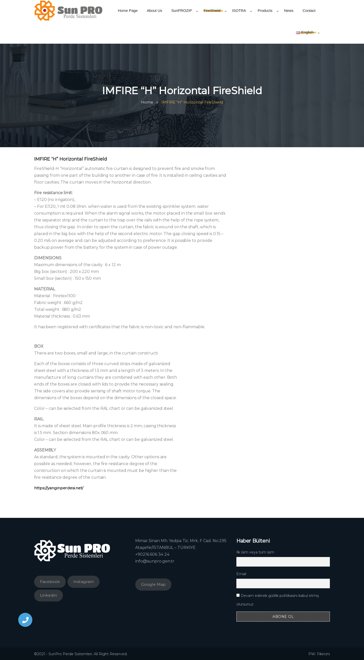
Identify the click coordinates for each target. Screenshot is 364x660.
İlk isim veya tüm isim (255, 552)
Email (241, 573)
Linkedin (48, 595)
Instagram (83, 581)
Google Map (153, 584)
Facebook (50, 581)
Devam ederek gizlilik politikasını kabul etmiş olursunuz (277, 599)
